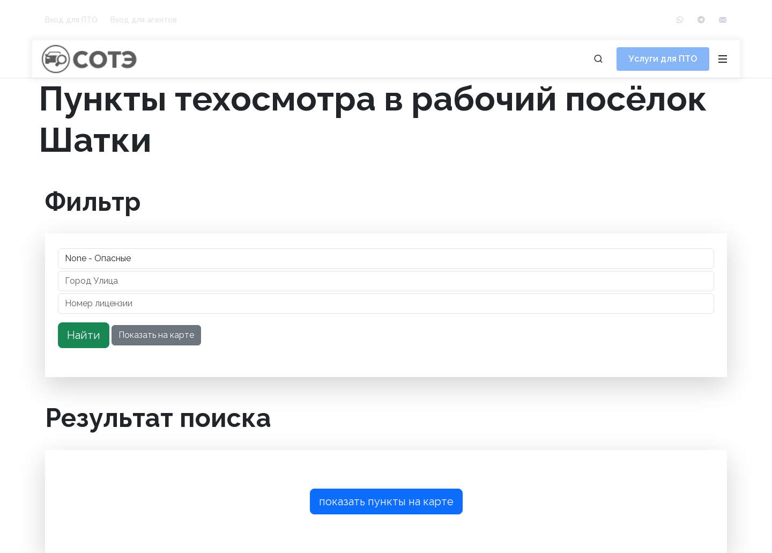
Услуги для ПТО (663, 59)
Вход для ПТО (71, 20)
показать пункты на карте (386, 501)
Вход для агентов (143, 20)
